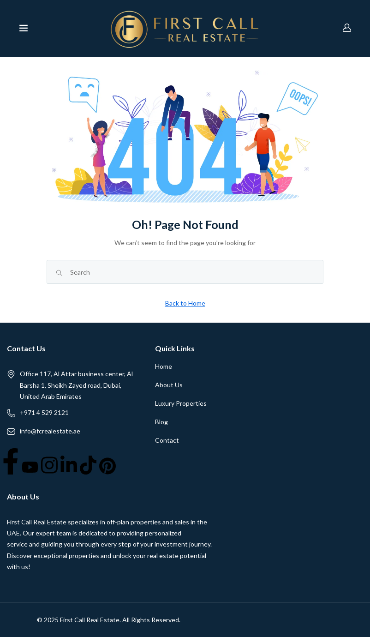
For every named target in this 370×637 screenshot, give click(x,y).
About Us (169, 385)
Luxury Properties (181, 403)
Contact (167, 440)
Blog (161, 422)
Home (163, 366)
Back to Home (185, 303)
